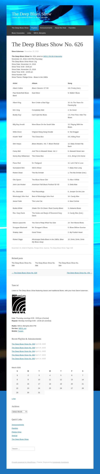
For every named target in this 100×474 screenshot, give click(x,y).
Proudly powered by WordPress (24, 462)
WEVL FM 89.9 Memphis (52, 56)
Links (29, 33)
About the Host (60, 28)
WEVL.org (22, 328)
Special (46, 248)
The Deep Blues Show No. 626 (24, 273)
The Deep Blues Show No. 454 (79, 273)
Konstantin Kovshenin (60, 462)
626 (71, 248)
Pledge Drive (38, 248)
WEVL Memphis (40, 33)
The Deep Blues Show (31, 14)
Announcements (46, 28)
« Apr (14, 399)
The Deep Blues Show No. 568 (23, 344)
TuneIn (20, 331)
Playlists (34, 28)
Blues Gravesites (18, 33)
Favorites (72, 28)
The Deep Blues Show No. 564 (23, 351)
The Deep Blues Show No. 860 (23, 355)
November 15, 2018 (32, 51)
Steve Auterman (18, 51)
